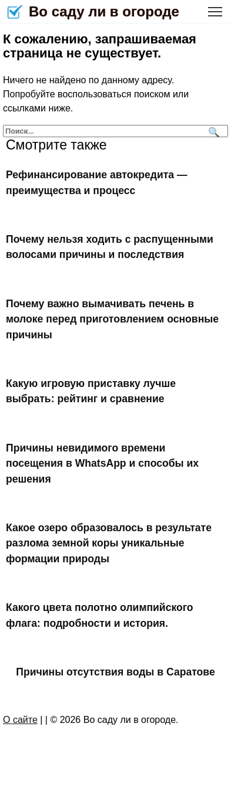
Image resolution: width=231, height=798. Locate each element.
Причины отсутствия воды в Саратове (115, 672)
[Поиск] (212, 131)
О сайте (20, 720)
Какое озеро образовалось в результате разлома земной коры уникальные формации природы (109, 543)
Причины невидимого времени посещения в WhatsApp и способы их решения (102, 463)
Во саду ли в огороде (104, 11)
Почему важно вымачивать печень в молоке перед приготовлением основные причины (112, 319)
